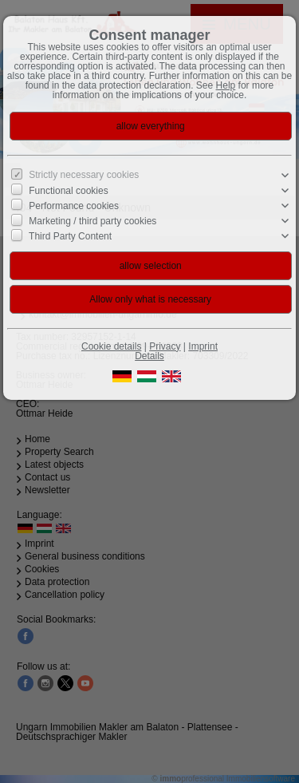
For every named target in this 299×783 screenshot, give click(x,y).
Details (149, 356)
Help (226, 85)
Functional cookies (68, 190)
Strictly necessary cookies (84, 174)
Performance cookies (74, 206)
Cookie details (111, 346)
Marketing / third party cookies (92, 221)
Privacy (164, 346)
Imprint (203, 346)
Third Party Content (70, 236)
